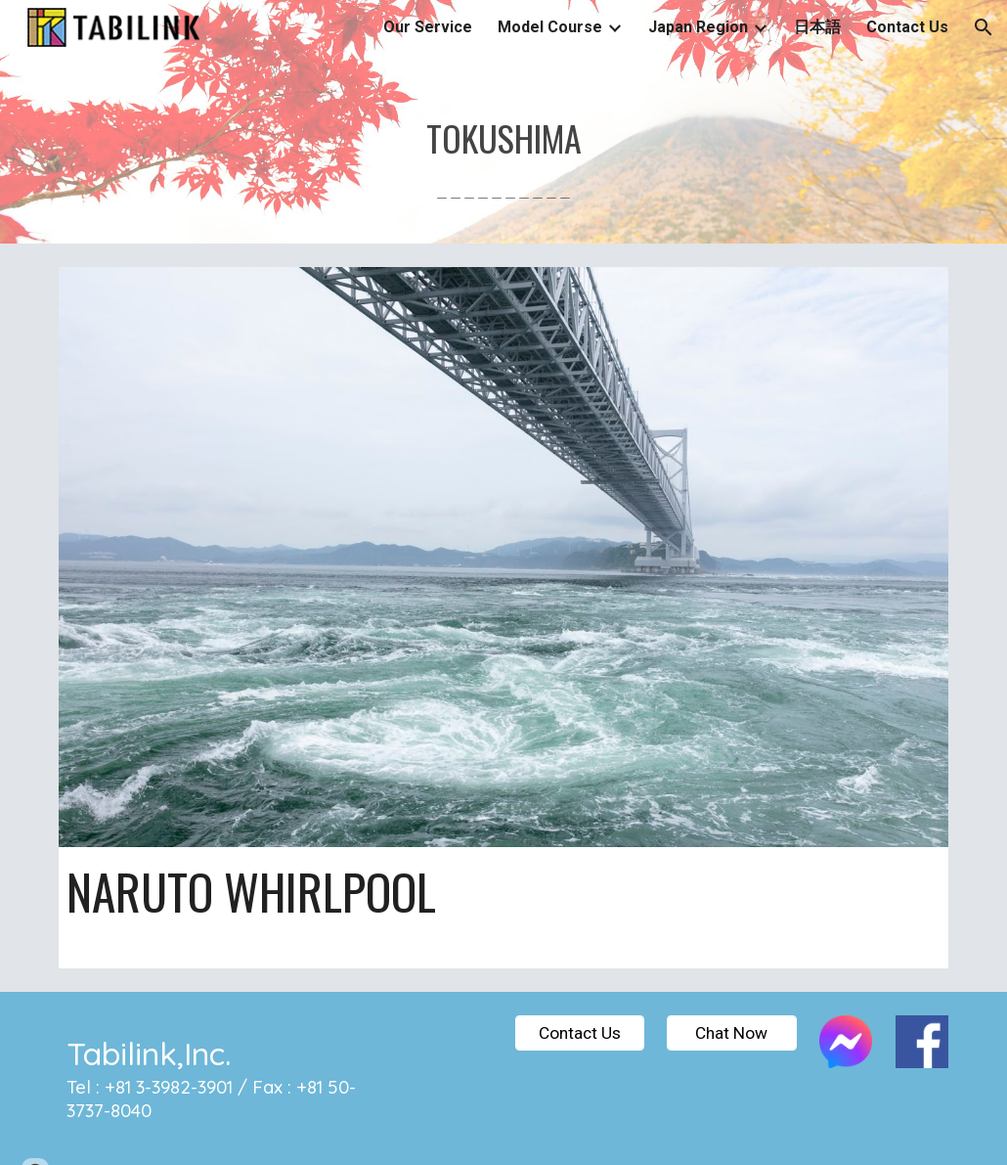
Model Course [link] (550, 27)
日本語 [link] (817, 27)
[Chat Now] (731, 1032)
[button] (983, 27)
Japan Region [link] (698, 27)
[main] (504, 149)
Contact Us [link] (907, 27)
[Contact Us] (579, 1032)
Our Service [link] (427, 27)
